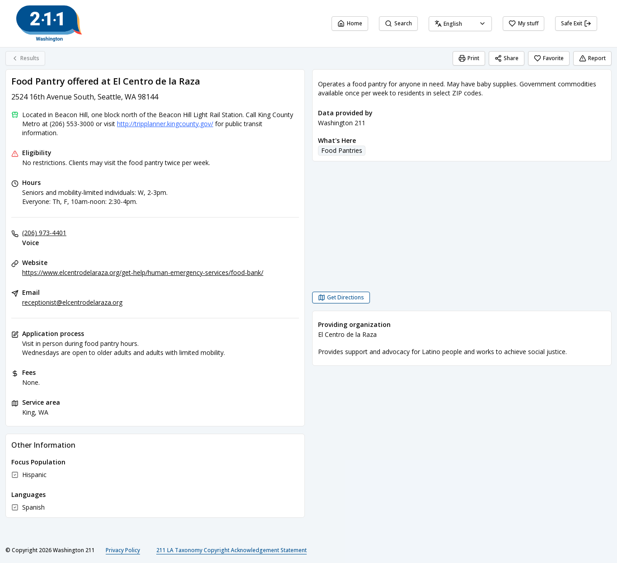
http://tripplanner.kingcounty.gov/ (165, 123)
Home (349, 23)
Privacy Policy (123, 550)
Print (468, 58)
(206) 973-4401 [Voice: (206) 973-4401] (44, 232)
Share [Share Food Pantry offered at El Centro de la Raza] (507, 58)
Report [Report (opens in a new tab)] (592, 58)
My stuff (523, 23)
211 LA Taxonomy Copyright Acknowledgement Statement (231, 550)
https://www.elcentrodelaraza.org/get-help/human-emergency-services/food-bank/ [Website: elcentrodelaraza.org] (142, 272)
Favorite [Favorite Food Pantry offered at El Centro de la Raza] (549, 58)
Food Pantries (341, 150)
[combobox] (460, 23)
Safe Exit (576, 23)
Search (398, 23)
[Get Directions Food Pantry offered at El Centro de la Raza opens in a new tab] (341, 297)
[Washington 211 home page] (49, 23)
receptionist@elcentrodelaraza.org (72, 302)
